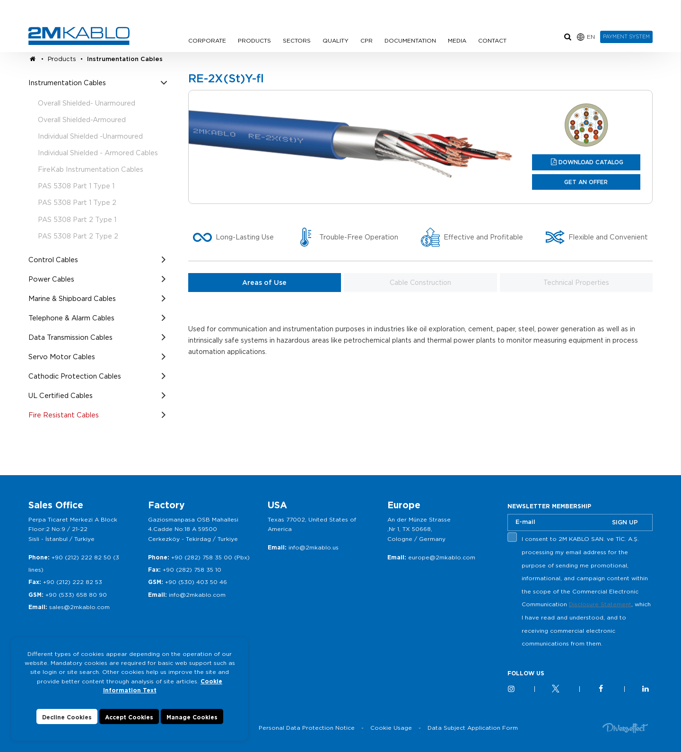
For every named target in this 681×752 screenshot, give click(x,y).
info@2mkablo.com (197, 594)
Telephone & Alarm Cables (71, 318)
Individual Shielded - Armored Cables (98, 153)
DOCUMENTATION (410, 40)
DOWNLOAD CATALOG (591, 162)
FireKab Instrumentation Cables (90, 169)
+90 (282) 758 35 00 (201, 557)
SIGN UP (625, 522)
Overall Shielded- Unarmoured (86, 103)
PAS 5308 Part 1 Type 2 (77, 202)
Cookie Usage (391, 727)
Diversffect (625, 727)
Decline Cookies (67, 717)
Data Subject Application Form (473, 727)
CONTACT (492, 40)
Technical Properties (576, 282)
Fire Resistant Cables (63, 415)
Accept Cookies (129, 717)
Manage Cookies (192, 717)
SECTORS (297, 40)
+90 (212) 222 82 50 (81, 557)
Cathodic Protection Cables (74, 376)
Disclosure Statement (600, 604)
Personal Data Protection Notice (307, 727)
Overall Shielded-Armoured (82, 119)
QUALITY (336, 40)
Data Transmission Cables (70, 337)
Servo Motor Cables (61, 357)
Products (62, 58)
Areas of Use (264, 282)
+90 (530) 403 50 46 (196, 581)
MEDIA (457, 40)
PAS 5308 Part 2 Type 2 (78, 236)
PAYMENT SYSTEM (626, 36)
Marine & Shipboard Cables (72, 298)
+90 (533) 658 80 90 (76, 594)
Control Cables (53, 260)
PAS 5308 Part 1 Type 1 (76, 186)
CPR (366, 40)
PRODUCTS (254, 40)
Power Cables (51, 279)
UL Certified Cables (60, 395)
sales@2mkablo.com (79, 606)
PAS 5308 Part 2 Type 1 (77, 219)
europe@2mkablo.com (441, 557)
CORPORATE (207, 40)
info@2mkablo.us (313, 547)
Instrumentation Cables (125, 58)
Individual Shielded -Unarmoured (90, 136)
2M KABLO (79, 36)
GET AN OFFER (586, 182)
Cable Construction (420, 282)
